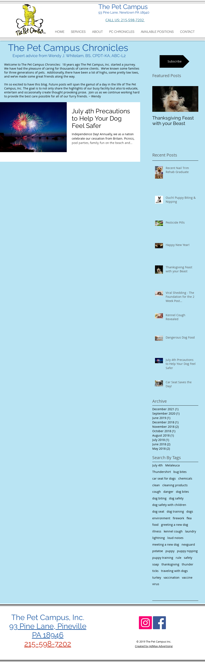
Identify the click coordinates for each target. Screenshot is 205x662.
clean (156, 485)
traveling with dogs (174, 571)
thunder (187, 564)
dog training (175, 511)
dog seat (158, 511)
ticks (155, 571)
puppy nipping (187, 551)
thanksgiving (170, 564)
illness (156, 531)
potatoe (157, 551)
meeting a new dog (165, 544)
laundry (190, 531)
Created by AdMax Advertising (154, 646)
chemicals (185, 478)
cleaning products (175, 485)
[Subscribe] (174, 61)
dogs (189, 511)
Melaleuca (172, 465)
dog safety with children (169, 505)
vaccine (187, 577)
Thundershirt (161, 472)
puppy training (162, 558)
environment (161, 518)
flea (189, 518)
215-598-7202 (47, 643)
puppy (169, 551)
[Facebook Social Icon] (159, 622)
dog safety (176, 498)
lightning (158, 538)
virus (155, 584)
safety (188, 558)
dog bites (182, 492)
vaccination (171, 577)
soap (155, 564)
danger (168, 492)
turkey (156, 577)
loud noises (175, 538)
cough (156, 492)
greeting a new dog (174, 525)
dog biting (159, 498)
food (155, 525)
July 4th (157, 465)
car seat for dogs (164, 478)
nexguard (188, 544)
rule (178, 558)
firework (178, 518)
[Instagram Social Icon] (145, 622)
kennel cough (173, 531)
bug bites (180, 472)
